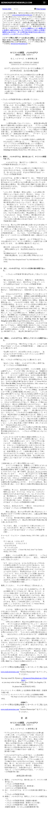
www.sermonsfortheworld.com (22, 15)
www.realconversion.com (10, 672)
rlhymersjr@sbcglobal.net (19, 43)
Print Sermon (41, 9)
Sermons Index (6, 9)
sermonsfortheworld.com (16, 2)
